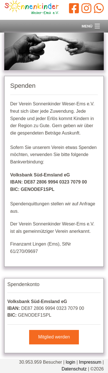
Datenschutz (74, 368)
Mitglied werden (54, 336)
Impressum (90, 362)
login (70, 362)
